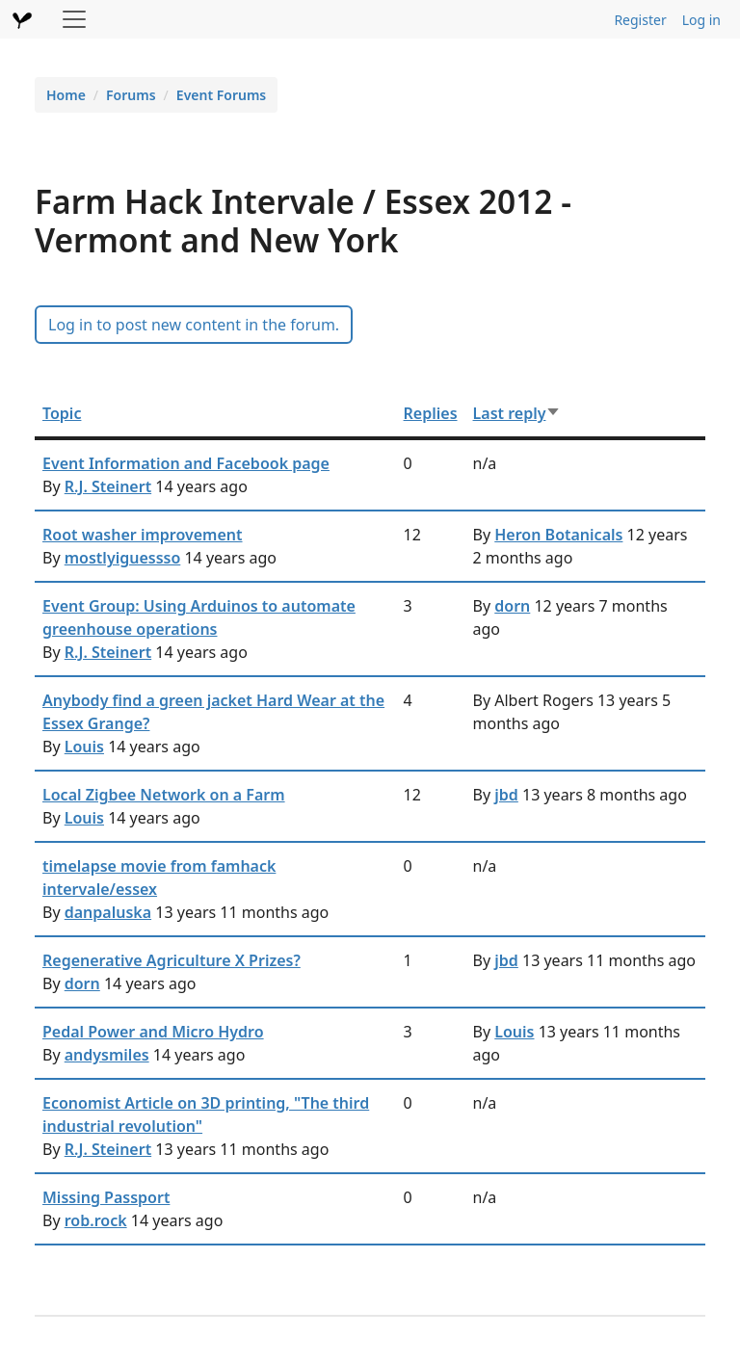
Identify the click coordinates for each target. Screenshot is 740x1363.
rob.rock (96, 1220)
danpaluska (108, 912)
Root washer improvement (142, 534)
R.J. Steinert (108, 486)
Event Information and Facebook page (186, 463)
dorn (512, 605)
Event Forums (221, 95)
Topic (61, 413)
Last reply (517, 413)
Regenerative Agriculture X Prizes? (171, 960)
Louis (84, 746)
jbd (506, 794)
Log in (701, 20)
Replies (431, 413)
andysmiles (107, 1054)
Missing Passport (106, 1197)
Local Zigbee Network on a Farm (163, 794)
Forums (131, 95)
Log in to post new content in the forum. (193, 324)
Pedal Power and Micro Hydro (153, 1031)
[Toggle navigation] (74, 19)
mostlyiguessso (123, 557)
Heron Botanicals (558, 534)
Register (640, 20)
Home (66, 95)
